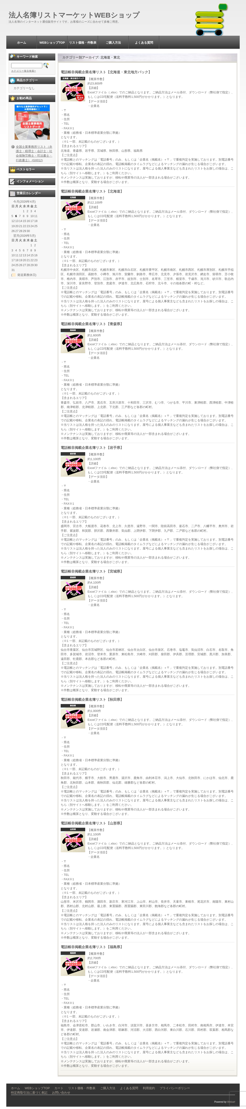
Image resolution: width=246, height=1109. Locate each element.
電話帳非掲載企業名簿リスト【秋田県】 (92, 699)
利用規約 (149, 1088)
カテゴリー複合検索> (23, 71)
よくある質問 (144, 42)
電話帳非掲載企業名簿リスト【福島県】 (92, 947)
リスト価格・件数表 (82, 42)
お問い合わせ (61, 1092)
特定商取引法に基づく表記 (29, 1092)
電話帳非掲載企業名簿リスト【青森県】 (92, 324)
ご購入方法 (113, 42)
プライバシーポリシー (175, 1088)
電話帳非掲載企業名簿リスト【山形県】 (92, 823)
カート (58, 1088)
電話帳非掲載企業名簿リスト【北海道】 (92, 191)
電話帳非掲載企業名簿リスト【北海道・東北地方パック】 (106, 72)
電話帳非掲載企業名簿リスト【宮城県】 (92, 571)
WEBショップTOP (52, 42)
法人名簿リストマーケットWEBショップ (74, 15)
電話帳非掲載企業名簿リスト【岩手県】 (92, 448)
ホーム (21, 42)
